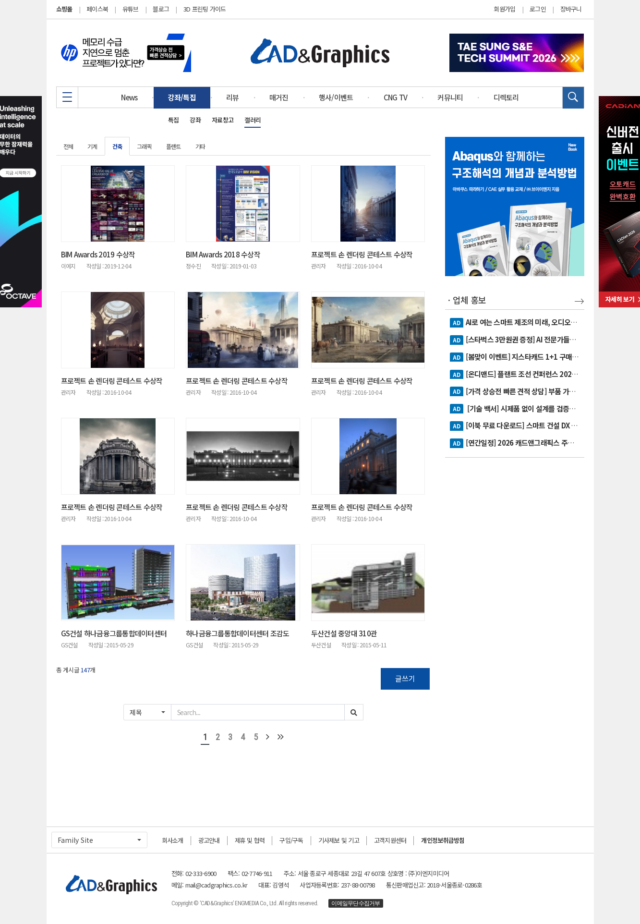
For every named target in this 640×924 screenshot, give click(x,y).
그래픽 (144, 146)
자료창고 (222, 119)
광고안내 (209, 840)
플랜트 (173, 146)
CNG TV (396, 97)
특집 (173, 119)
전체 (68, 146)
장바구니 (571, 9)
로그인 (538, 9)
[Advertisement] (514, 616)
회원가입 (504, 9)
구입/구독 (291, 840)
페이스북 (97, 8)
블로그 (161, 8)
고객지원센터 (390, 840)
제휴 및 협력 (250, 840)
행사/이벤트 (336, 97)
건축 (117, 146)
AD (456, 323)
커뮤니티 (450, 97)
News (129, 97)
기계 (92, 146)
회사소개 (172, 840)
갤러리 (252, 119)
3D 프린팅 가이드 (204, 8)
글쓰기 (405, 678)
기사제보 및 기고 (338, 840)
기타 (200, 146)
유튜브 (130, 8)
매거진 (279, 97)
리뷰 (232, 97)
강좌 (195, 119)
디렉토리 (506, 97)
